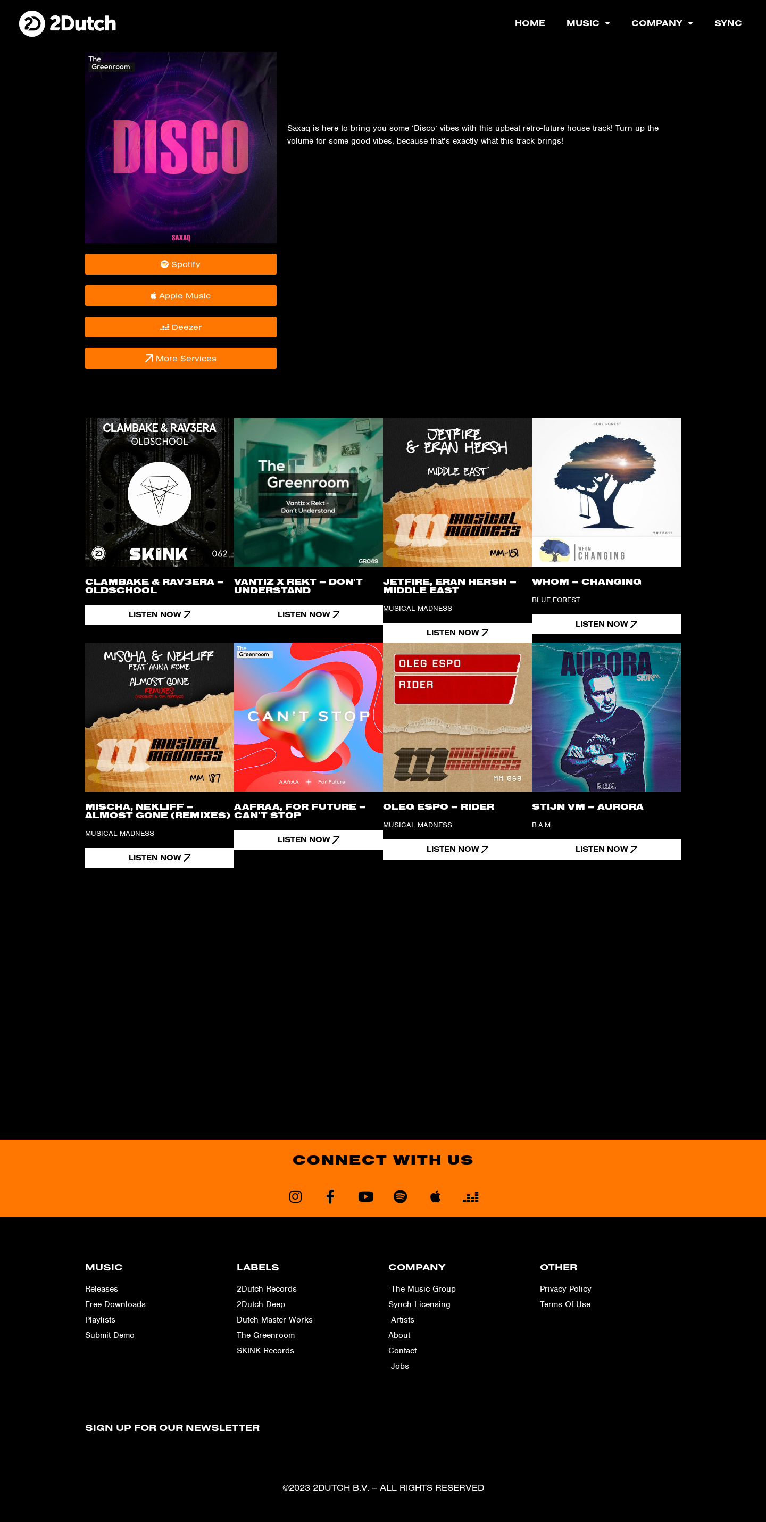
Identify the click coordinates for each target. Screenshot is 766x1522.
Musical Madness (417, 608)
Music (588, 22)
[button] (159, 615)
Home (530, 23)
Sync (728, 23)
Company (662, 22)
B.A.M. (542, 825)
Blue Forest (556, 599)
